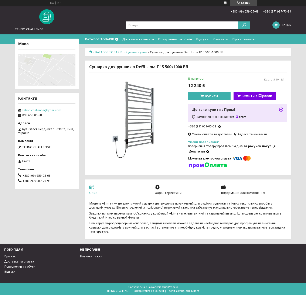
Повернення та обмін (175, 39)
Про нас (10, 256)
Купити (211, 96)
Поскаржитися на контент (148, 291)
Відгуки (202, 39)
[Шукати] (244, 25)
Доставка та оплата (138, 39)
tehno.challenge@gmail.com (41, 110)
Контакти (220, 39)
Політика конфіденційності (183, 291)
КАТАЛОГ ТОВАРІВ (99, 39)
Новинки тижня (91, 256)
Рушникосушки (136, 52)
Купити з (257, 96)
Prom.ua (173, 287)
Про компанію (243, 39)
